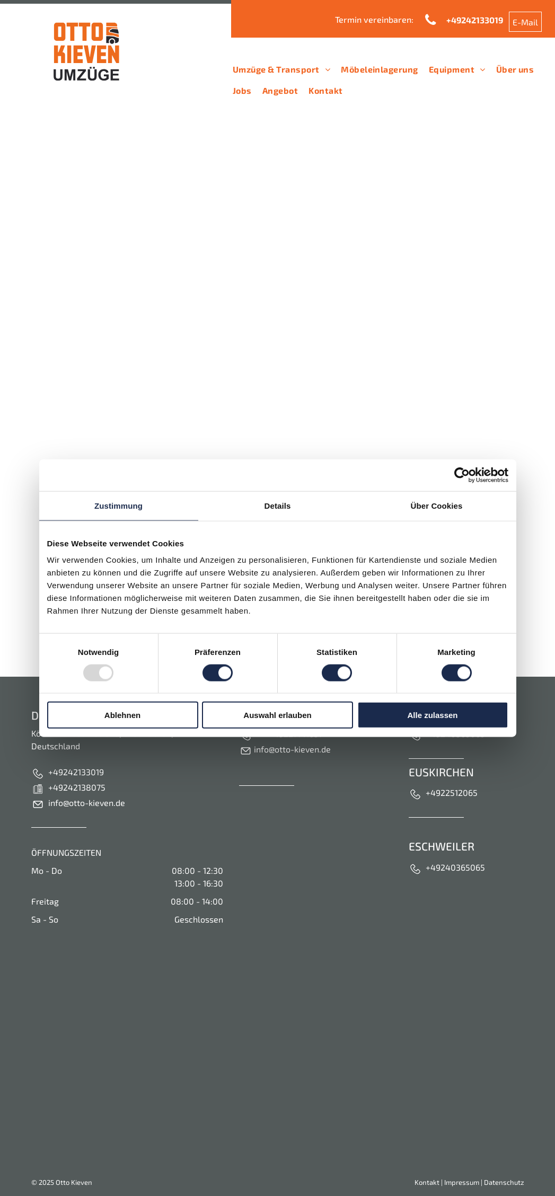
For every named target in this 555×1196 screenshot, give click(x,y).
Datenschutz (504, 1182)
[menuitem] (281, 69)
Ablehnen (122, 715)
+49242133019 (76, 772)
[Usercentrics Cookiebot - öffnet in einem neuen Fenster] (462, 475)
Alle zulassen (432, 715)
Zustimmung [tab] (118, 505)
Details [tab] (278, 505)
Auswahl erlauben (277, 715)
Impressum (461, 1182)
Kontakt (427, 1182)
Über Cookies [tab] (437, 505)
